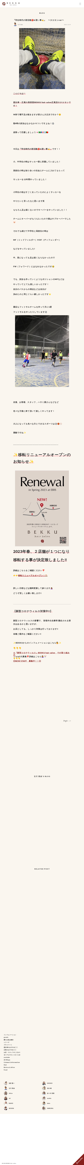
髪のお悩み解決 (9, 1040)
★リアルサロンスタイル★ (12, 1055)
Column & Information (12, 1062)
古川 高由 (20, 24)
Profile (65, 721)
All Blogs (7, 1060)
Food (5, 1070)
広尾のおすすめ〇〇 (10, 1050)
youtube (7, 1057)
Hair (5, 1065)
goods (6, 1037)
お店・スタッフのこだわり (12, 1052)
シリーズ (6, 1042)
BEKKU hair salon (11, 1163)
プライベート (8, 1045)
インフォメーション (10, 1035)
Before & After (9, 1067)
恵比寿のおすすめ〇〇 (11, 1047)
